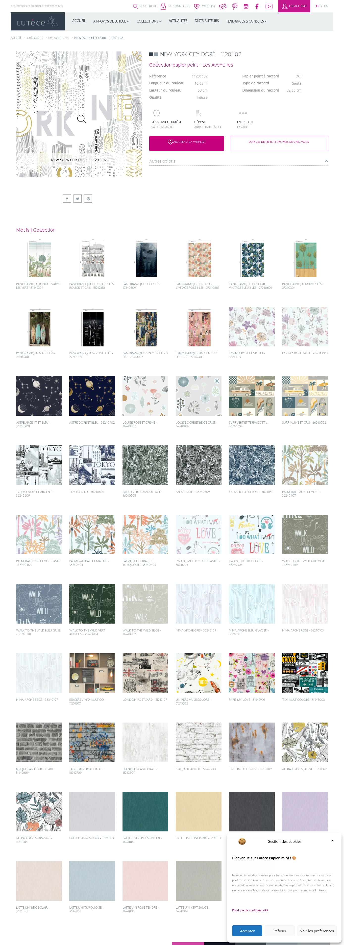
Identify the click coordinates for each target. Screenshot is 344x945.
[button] (334, 841)
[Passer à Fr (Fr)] (317, 6)
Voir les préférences (317, 930)
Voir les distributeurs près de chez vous (278, 142)
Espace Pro (294, 6)
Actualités (178, 21)
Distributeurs (207, 21)
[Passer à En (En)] (326, 6)
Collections (148, 22)
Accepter (247, 930)
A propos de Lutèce (110, 22)
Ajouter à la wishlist (187, 142)
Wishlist (204, 6)
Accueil (79, 21)
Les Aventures (58, 37)
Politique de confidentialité (250, 910)
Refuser (279, 930)
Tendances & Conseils (245, 22)
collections (35, 37)
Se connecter (175, 6)
